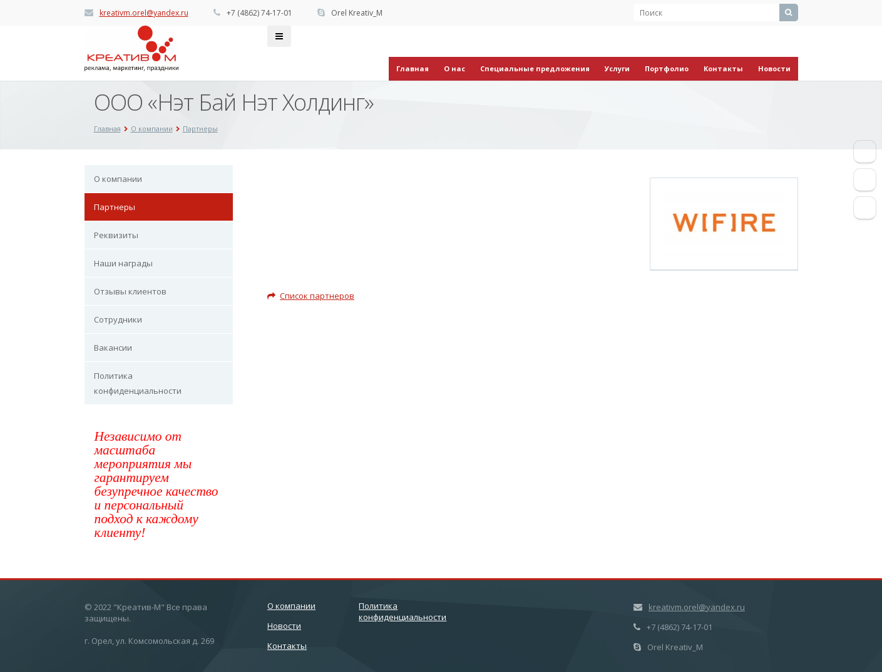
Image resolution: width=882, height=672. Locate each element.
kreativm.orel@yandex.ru (144, 13)
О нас (454, 68)
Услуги (617, 68)
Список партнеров (310, 295)
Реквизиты (116, 235)
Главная (412, 68)
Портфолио (667, 68)
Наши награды (123, 263)
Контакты (723, 68)
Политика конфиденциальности (138, 383)
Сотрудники (118, 319)
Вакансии (113, 347)
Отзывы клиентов (130, 291)
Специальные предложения (535, 68)
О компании (118, 178)
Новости (774, 68)
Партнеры (114, 207)
